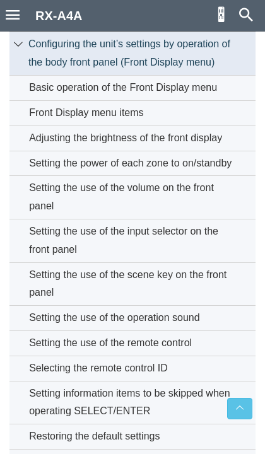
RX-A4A (58, 16)
